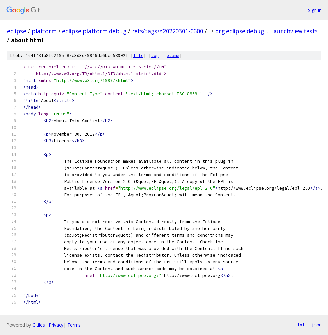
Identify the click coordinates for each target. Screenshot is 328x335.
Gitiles (38, 325)
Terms (74, 325)
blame (173, 55)
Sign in (315, 10)
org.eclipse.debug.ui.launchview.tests (266, 31)
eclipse (16, 31)
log (155, 55)
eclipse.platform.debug (94, 31)
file (138, 55)
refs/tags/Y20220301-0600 (167, 31)
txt (301, 325)
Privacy (56, 325)
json (316, 325)
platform (44, 31)
